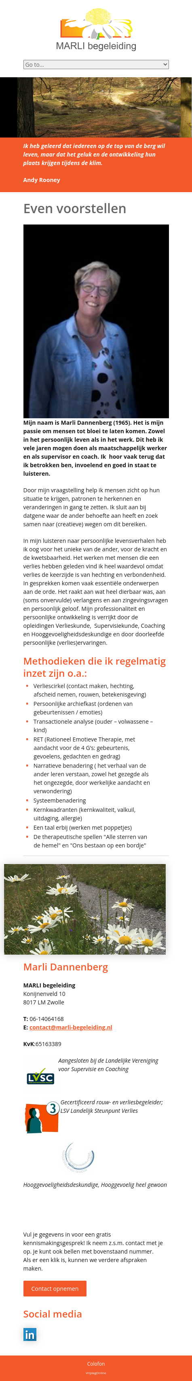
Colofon (96, 1363)
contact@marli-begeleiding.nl (71, 1027)
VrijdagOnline (96, 1372)
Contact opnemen (55, 1288)
